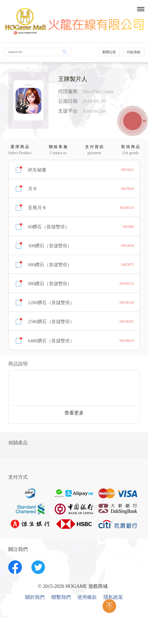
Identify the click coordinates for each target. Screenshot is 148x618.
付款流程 (133, 52)
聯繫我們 (61, 597)
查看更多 (74, 412)
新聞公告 (109, 52)
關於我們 (34, 597)
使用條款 (87, 597)
